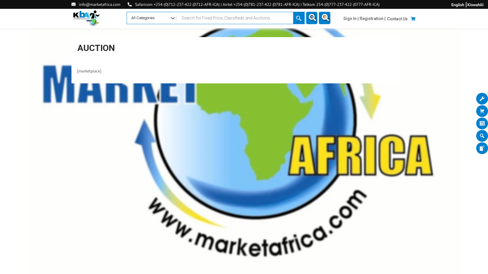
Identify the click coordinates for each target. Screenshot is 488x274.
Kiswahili (475, 4)
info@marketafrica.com (99, 4)
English (457, 4)
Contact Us (397, 18)
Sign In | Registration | (364, 18)
